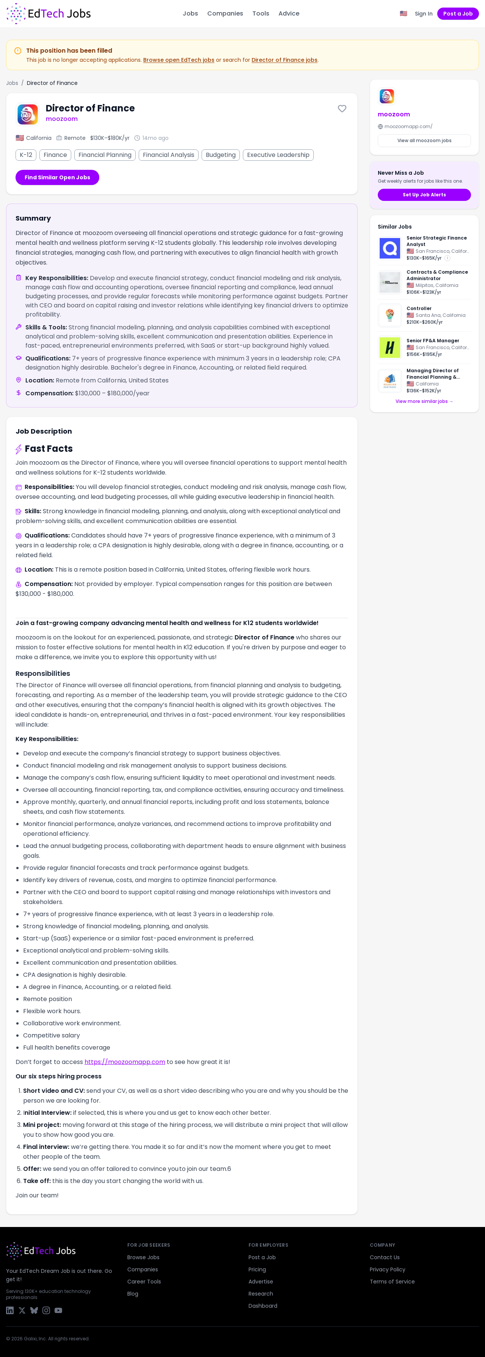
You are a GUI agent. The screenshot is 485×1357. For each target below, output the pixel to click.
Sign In (424, 13)
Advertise (261, 1281)
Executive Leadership (278, 154)
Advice (288, 13)
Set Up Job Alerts (424, 194)
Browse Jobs (143, 1257)
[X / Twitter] (22, 1310)
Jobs (190, 13)
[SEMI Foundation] (390, 282)
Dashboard (263, 1306)
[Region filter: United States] (403, 13)
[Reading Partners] (390, 381)
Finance (55, 154)
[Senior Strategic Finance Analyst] (424, 250)
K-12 (26, 154)
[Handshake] (390, 347)
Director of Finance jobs (285, 60)
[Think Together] (390, 315)
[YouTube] (58, 1310)
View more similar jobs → (425, 401)
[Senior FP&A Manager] (424, 348)
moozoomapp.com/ (405, 127)
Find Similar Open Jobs (57, 177)
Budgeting (221, 154)
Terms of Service (392, 1281)
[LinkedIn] (10, 1310)
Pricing (257, 1269)
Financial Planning (104, 154)
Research (261, 1293)
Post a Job (458, 13)
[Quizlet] (390, 248)
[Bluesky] (34, 1310)
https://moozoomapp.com (124, 1062)
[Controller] (424, 315)
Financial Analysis (168, 154)
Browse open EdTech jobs (178, 60)
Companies (225, 13)
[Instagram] (46, 1310)
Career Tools (144, 1281)
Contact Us (385, 1257)
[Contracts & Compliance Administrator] (424, 282)
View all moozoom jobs (424, 140)
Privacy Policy (387, 1269)
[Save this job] (342, 108)
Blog (132, 1293)
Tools (260, 13)
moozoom (62, 118)
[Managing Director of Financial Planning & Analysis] (424, 379)
